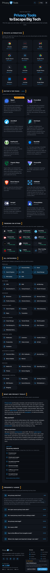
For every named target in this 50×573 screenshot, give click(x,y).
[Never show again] (43, 561)
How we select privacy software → (13, 478)
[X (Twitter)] (7, 558)
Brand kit (44, 554)
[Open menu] (46, 2)
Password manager (13, 465)
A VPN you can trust (13, 469)
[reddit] (17, 558)
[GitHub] (14, 558)
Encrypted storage (13, 474)
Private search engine (14, 457)
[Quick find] (34, 2)
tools (4, 569)
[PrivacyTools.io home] (10, 2)
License (43, 558)
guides (17, 569)
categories (10, 569)
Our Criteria (44, 552)
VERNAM (32, 554)
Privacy (43, 556)
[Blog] (3, 558)
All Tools (32, 552)
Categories (32, 558)
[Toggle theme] (41, 2)
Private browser (12, 453)
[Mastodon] (10, 558)
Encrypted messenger (14, 461)
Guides (31, 556)
